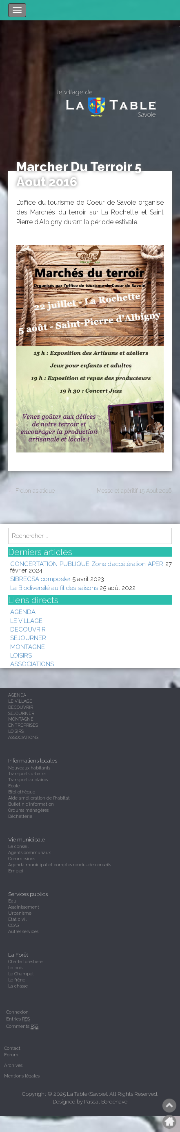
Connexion (17, 1012)
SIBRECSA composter (40, 578)
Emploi (15, 870)
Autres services (23, 931)
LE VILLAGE (26, 620)
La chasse (18, 985)
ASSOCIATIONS (32, 663)
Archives (13, 1065)
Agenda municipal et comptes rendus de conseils (59, 864)
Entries (18, 1019)
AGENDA (23, 611)
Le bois (15, 967)
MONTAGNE (27, 646)
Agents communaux (29, 852)
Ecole (14, 785)
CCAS (13, 925)
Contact (12, 1048)
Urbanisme (19, 913)
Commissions (21, 858)
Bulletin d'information (31, 804)
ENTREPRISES (23, 725)
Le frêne (16, 979)
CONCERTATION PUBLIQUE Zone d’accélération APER (86, 563)
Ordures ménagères (28, 810)
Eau (12, 900)
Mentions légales (22, 1076)
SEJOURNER (28, 637)
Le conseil (18, 846)
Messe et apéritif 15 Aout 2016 (134, 494)
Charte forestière (25, 961)
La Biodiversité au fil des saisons (54, 587)
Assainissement (23, 907)
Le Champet (21, 973)
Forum (11, 1055)
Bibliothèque (21, 791)
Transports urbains (27, 773)
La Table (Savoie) (87, 1094)
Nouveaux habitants (29, 767)
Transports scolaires (28, 779)
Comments (22, 1026)
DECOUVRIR (28, 629)
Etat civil (17, 919)
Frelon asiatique (31, 490)
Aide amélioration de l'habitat (39, 797)
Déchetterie (20, 816)
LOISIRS (21, 655)
